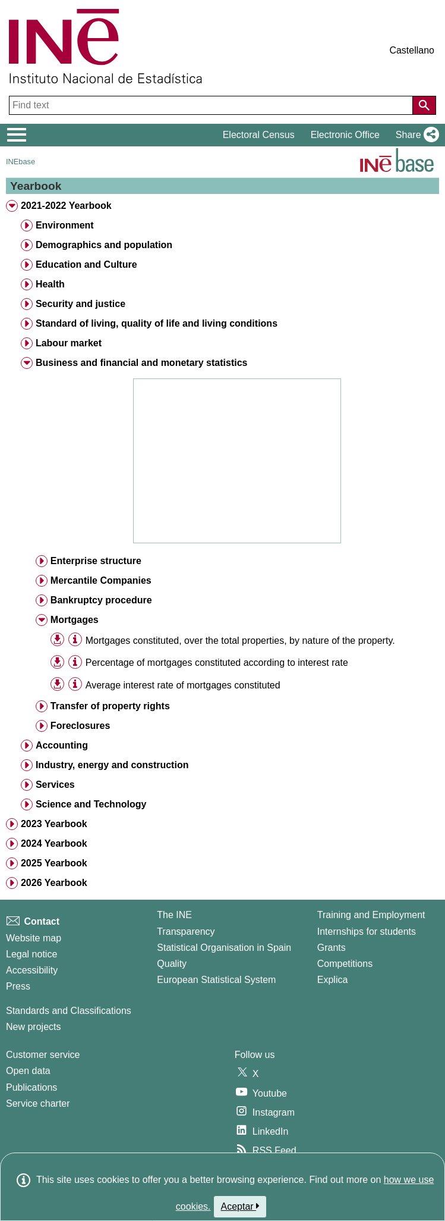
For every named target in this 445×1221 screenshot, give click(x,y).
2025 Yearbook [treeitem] (54, 863)
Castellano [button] (411, 50)
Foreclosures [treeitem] (80, 726)
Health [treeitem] (50, 284)
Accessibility (32, 970)
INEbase (20, 161)
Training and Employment (371, 915)
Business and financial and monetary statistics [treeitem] (142, 363)
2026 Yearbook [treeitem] (54, 883)
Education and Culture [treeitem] (86, 264)
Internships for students (366, 931)
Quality (172, 964)
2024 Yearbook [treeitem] (54, 843)
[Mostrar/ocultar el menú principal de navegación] (17, 135)
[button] (415, 135)
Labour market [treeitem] (69, 343)
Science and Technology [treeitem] (91, 804)
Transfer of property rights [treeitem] (110, 706)
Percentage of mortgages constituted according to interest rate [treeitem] (217, 663)
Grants (331, 948)
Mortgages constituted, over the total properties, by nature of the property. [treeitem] (240, 640)
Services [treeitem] (55, 784)
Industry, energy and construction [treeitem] (112, 765)
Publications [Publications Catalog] (31, 1087)
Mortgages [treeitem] (75, 620)
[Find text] (212, 105)
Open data (28, 1071)
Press (18, 986)
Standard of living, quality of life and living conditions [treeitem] (156, 323)
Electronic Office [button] (345, 135)
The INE (174, 915)
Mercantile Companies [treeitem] (101, 580)
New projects (33, 1027)
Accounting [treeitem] (62, 745)
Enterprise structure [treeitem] (96, 561)
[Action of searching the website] (424, 105)
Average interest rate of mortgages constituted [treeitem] (183, 685)
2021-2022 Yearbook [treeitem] (66, 206)
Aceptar (240, 1206)
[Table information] (75, 640)
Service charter (38, 1103)
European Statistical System (216, 980)
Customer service (43, 1055)
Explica (332, 980)
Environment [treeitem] (65, 225)
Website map (33, 938)
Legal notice (31, 954)
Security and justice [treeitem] (80, 304)
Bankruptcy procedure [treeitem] (101, 600)
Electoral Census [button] (259, 135)
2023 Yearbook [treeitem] (54, 824)
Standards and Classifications (68, 1011)
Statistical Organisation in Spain (224, 948)
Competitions (345, 964)
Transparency (185, 931)
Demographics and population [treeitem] (104, 245)
